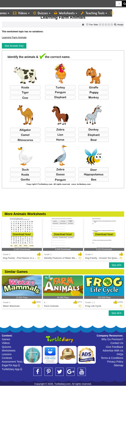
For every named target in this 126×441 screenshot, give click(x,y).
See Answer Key (14, 45)
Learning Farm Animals (14, 37)
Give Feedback (114, 346)
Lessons (6, 354)
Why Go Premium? (112, 339)
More (117, 13)
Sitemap (118, 365)
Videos (21, 13)
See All (116, 265)
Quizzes (41, 13)
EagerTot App (11, 365)
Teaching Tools (94, 13)
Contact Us (117, 343)
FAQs (120, 354)
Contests (7, 357)
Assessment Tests (12, 361)
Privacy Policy (115, 361)
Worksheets (65, 13)
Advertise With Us (113, 350)
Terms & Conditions (112, 357)
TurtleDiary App (12, 369)
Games (6, 339)
